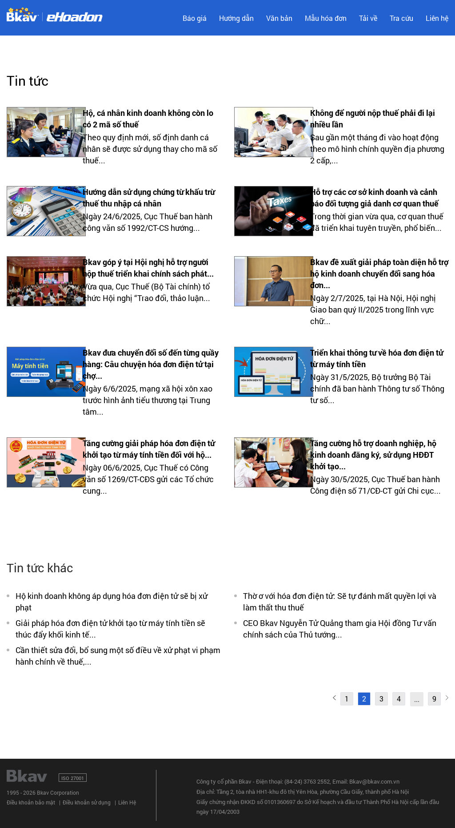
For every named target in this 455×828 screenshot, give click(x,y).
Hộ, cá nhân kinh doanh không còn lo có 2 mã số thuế (148, 118)
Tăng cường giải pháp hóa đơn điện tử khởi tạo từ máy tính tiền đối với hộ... (149, 449)
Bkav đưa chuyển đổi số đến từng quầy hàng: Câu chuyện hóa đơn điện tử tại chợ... (151, 364)
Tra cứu (401, 18)
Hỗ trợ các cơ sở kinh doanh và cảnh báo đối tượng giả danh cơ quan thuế (374, 197)
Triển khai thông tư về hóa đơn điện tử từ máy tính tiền (376, 358)
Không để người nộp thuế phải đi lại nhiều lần (372, 118)
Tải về (368, 18)
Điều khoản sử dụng (87, 802)
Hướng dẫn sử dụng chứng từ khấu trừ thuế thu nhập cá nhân (149, 197)
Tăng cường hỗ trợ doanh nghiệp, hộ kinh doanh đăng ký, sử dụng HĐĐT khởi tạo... (373, 454)
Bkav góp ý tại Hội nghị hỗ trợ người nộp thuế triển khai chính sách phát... (148, 268)
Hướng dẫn (236, 18)
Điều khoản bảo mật (31, 802)
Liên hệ (437, 18)
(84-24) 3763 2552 (307, 781)
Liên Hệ (127, 802)
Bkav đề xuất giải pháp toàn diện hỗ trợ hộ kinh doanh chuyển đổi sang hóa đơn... (379, 273)
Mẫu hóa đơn (326, 18)
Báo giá (195, 18)
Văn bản (279, 18)
